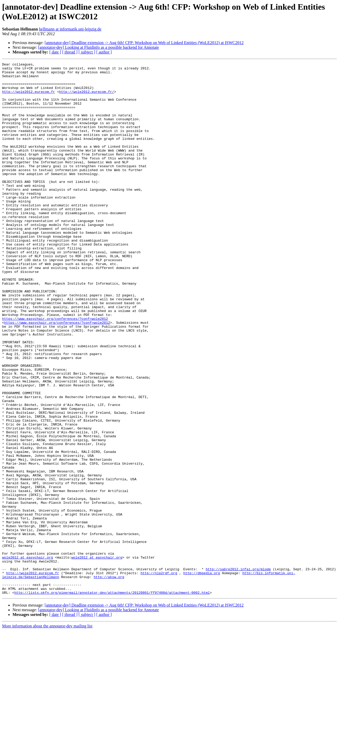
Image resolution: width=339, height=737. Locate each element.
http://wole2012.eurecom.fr (28, 97)
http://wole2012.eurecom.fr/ (86, 97)
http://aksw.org (109, 680)
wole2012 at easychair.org (27, 656)
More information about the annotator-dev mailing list (47, 732)
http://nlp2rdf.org (158, 675)
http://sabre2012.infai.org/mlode (238, 670)
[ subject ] (87, 52)
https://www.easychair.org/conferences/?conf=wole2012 (55, 370)
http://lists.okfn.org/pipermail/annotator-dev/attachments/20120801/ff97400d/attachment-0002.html (112, 699)
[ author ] (104, 52)
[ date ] (55, 52)
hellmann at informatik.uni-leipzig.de (70, 29)
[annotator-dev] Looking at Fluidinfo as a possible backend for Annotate (98, 47)
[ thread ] (70, 52)
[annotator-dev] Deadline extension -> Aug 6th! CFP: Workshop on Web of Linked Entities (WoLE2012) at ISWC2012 (144, 42)
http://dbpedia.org (201, 675)
